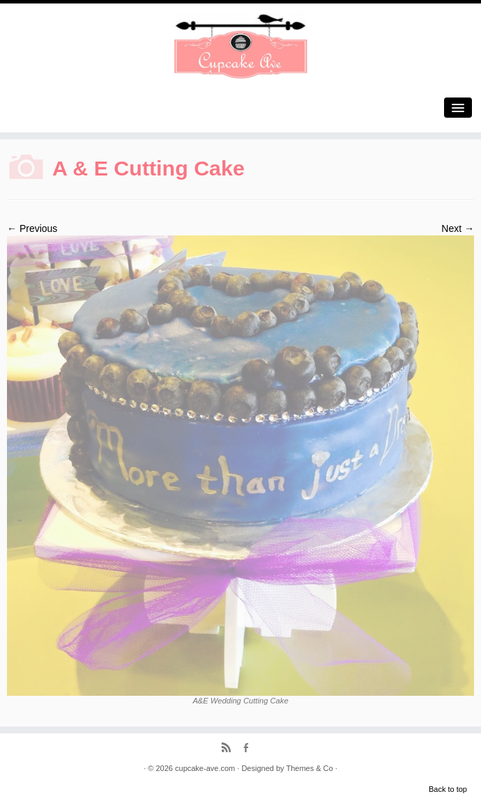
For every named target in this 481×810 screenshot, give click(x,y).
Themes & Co (309, 768)
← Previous (32, 228)
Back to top (448, 789)
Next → (457, 228)
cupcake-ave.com (205, 768)
